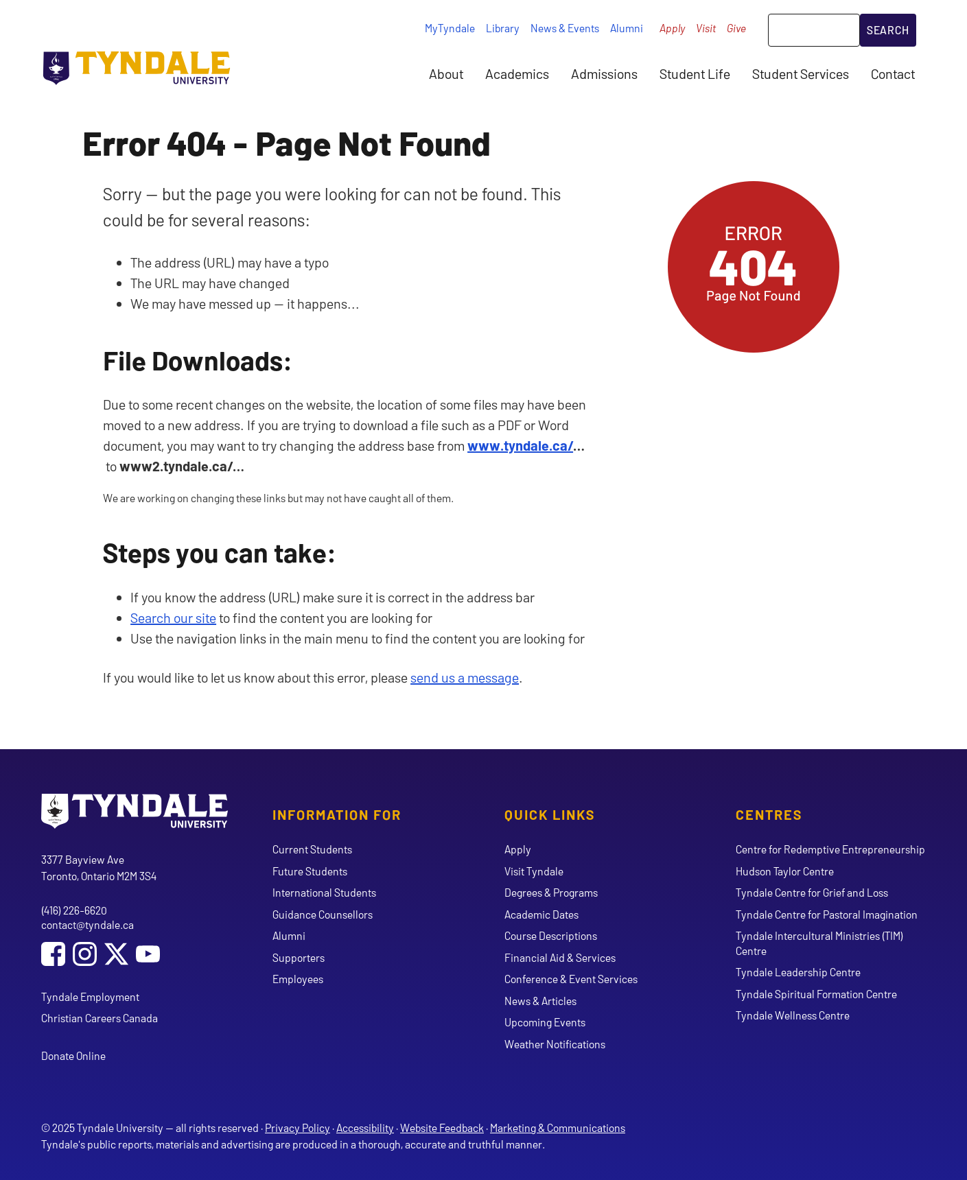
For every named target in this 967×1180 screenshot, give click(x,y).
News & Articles (540, 1000)
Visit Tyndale (533, 870)
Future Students (309, 870)
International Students (324, 892)
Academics (517, 73)
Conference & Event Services (571, 978)
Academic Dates (541, 914)
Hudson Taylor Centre (785, 870)
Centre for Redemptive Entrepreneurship (830, 849)
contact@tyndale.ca (87, 924)
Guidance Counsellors (322, 914)
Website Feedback (442, 1127)
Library (503, 27)
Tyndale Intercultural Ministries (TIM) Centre (819, 942)
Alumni (626, 27)
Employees (297, 978)
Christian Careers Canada (99, 1017)
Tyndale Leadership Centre (798, 971)
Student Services (800, 73)
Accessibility (365, 1127)
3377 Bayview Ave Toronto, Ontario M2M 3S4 (98, 867)
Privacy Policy (297, 1127)
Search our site (173, 617)
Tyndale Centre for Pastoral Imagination (827, 914)
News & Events (565, 27)
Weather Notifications (554, 1043)
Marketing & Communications (557, 1127)
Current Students (312, 849)
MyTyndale (450, 27)
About (446, 73)
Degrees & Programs (551, 892)
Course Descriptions (550, 935)
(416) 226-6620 (74, 910)
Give (736, 27)
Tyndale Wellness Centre (793, 1015)
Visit (706, 27)
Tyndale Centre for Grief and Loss (812, 892)
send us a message (464, 677)
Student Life (695, 73)
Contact (893, 73)
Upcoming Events (544, 1021)
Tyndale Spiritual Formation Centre (816, 993)
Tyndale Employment (90, 996)
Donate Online (73, 1055)
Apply (672, 27)
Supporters (298, 957)
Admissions (604, 73)
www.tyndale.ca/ (520, 445)
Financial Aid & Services (560, 957)
